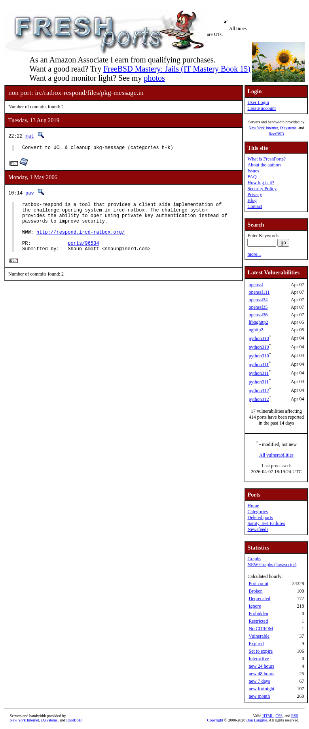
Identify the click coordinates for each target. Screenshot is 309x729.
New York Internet (263, 128)
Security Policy (262, 188)
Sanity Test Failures (266, 523)
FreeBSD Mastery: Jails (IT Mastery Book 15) (176, 68)
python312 (258, 390)
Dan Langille (256, 720)
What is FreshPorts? (266, 159)
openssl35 (257, 307)
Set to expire (260, 651)
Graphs (254, 558)
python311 (258, 364)
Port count (258, 583)
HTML (267, 716)
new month (259, 696)
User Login (258, 102)
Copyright (215, 720)
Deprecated (259, 598)
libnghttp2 (258, 322)
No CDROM (260, 628)
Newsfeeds (257, 529)
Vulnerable (258, 636)
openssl (255, 284)
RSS (294, 716)
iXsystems (288, 128)
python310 (258, 338)
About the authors (264, 165)
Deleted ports (260, 517)
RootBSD (276, 134)
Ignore (254, 606)
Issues (253, 171)
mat (29, 135)
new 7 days (259, 681)
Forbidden (258, 613)
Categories (257, 511)
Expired (256, 643)
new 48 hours (261, 673)
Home (253, 505)
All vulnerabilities (276, 455)
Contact (254, 206)
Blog (251, 200)
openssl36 (257, 314)
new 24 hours (261, 666)
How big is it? (260, 182)
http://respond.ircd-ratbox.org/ (80, 240)
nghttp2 (255, 329)
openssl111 (258, 292)
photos (154, 78)
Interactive (258, 658)
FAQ (251, 176)
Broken (255, 591)
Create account (261, 108)
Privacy (254, 194)
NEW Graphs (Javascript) (271, 564)
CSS (278, 716)
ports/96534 (83, 253)
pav (29, 194)
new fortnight (261, 688)
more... (254, 254)
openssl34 (257, 299)
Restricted (258, 621)
